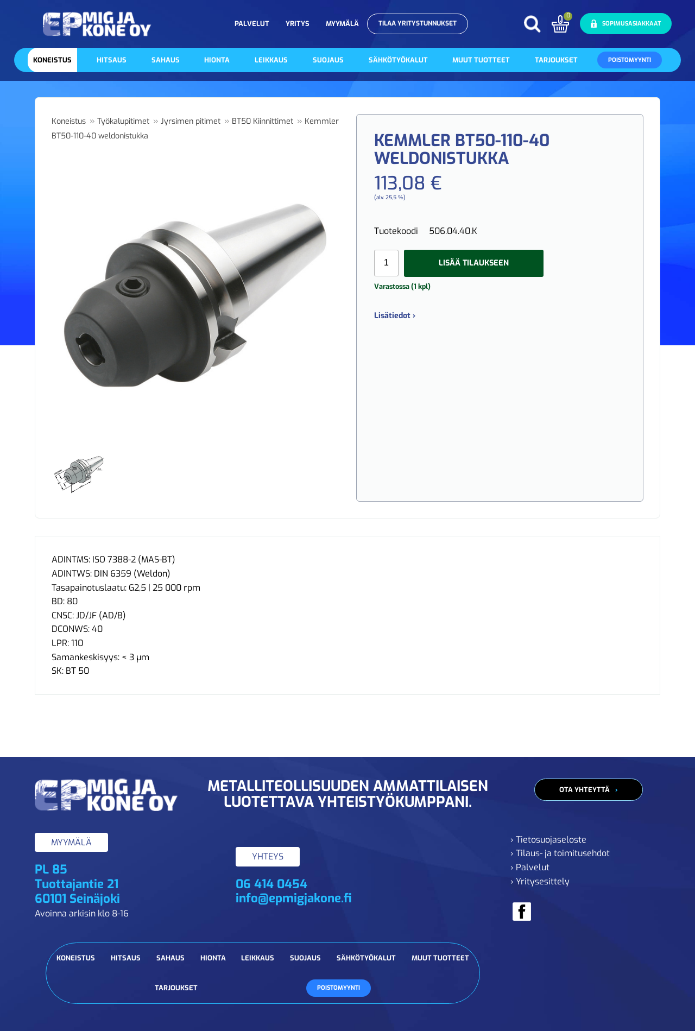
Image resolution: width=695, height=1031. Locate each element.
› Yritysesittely (540, 881)
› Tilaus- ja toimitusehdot (560, 853)
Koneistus (52, 60)
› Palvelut (529, 867)
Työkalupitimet (123, 121)
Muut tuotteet (481, 60)
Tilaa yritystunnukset (417, 23)
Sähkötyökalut (398, 60)
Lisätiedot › (394, 316)
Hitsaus (112, 60)
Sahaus (165, 60)
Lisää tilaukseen (474, 263)
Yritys (297, 23)
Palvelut (252, 23)
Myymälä (342, 23)
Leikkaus (271, 60)
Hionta (217, 60)
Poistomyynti (629, 60)
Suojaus (328, 60)
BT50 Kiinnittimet (262, 121)
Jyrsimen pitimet (190, 121)
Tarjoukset (556, 60)
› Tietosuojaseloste (548, 839)
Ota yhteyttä (584, 789)
